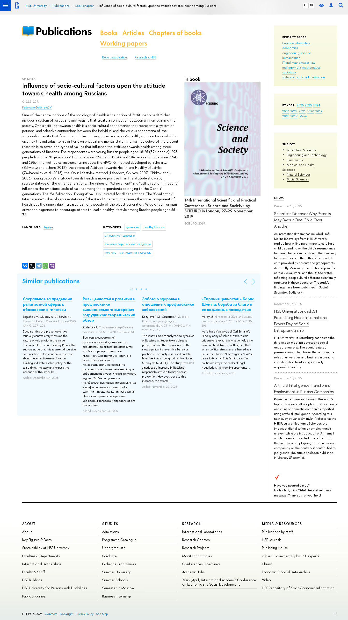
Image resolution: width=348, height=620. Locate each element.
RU (305, 5)
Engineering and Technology (306, 155)
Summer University (116, 572)
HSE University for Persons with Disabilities (54, 588)
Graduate (109, 556)
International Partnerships (41, 564)
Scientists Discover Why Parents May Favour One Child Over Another (302, 220)
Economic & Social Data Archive (286, 572)
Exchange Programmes (119, 564)
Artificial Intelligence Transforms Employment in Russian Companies (304, 388)
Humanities (295, 160)
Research (192, 523)
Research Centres (196, 539)
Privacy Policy (85, 614)
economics (290, 48)
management (291, 67)
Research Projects (195, 547)
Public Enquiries (33, 596)
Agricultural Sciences (301, 150)
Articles (133, 33)
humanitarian (291, 57)
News (279, 198)
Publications (64, 31)
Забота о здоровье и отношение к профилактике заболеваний (168, 304)
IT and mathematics (295, 62)
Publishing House (275, 547)
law (313, 62)
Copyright (66, 614)
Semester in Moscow (118, 588)
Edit (335, 613)
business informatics (296, 43)
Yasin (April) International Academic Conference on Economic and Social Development (219, 582)
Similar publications (51, 281)
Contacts (51, 614)
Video (266, 580)
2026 (300, 105)
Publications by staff (277, 531)
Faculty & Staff (33, 572)
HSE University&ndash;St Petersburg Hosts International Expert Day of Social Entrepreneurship (300, 320)
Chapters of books (175, 33)
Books (108, 33)
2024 (316, 105)
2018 (285, 116)
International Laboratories (202, 531)
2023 (285, 111)
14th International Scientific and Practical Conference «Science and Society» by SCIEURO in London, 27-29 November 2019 (220, 208)
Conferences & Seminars (201, 564)
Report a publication (114, 57)
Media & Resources (282, 523)
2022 (293, 111)
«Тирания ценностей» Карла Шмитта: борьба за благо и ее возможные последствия (228, 304)
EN (311, 5)
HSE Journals (271, 539)
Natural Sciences (298, 174)
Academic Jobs (193, 572)
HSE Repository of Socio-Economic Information (298, 588)
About (29, 523)
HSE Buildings (32, 580)
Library (267, 564)
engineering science (296, 53)
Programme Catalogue (119, 539)
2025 (308, 105)
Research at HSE (145, 57)
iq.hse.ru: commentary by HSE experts (290, 556)
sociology (289, 72)
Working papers (123, 43)
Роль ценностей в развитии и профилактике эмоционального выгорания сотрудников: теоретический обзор (109, 309)
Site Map (102, 614)
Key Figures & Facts (36, 539)
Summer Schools (115, 580)
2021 (302, 111)
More (303, 116)
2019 (318, 111)
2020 (310, 111)
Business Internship (116, 596)
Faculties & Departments (41, 556)
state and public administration (303, 77)
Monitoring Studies (197, 556)
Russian (48, 227)
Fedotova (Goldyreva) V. (37, 107)
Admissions (110, 531)
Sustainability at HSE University (45, 547)
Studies (110, 523)
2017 (293, 116)
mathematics (311, 67)
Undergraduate (113, 547)
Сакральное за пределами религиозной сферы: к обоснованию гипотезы (47, 304)
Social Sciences (298, 179)
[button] (131, 289)
